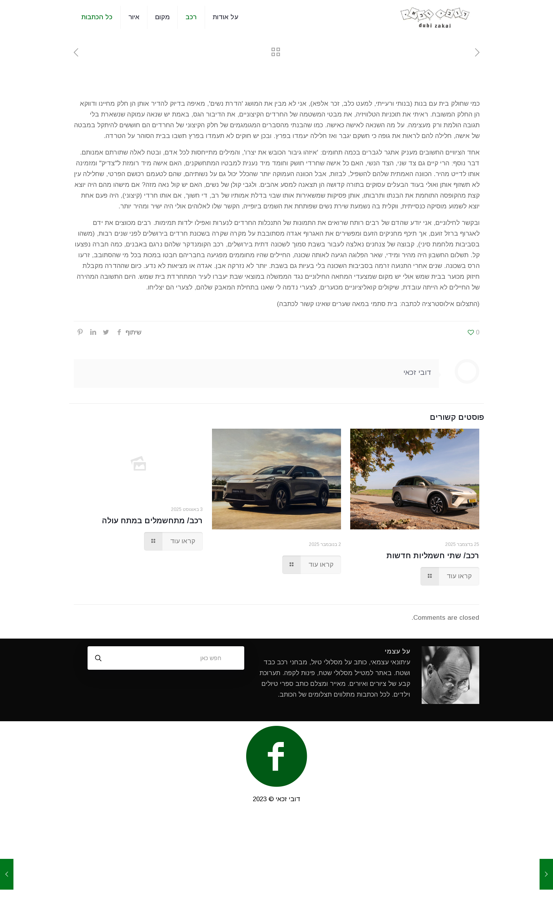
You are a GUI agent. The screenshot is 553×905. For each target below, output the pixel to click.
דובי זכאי (417, 372)
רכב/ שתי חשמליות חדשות (432, 555)
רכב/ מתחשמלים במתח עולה (152, 520)
